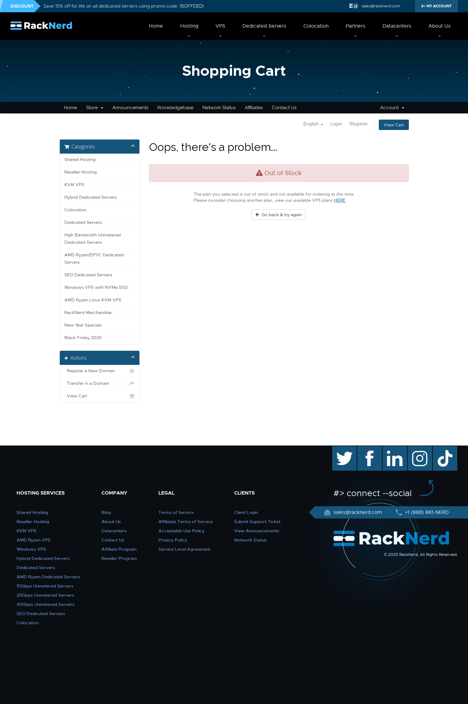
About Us (439, 26)
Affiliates (254, 107)
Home (156, 26)
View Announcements (256, 531)
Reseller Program (119, 558)
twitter (340, 449)
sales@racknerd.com (381, 6)
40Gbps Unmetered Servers (45, 604)
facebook (368, 449)
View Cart (394, 125)
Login (336, 124)
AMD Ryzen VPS (34, 540)
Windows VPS (31, 549)
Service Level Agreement (184, 549)
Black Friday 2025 (82, 337)
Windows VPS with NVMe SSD (96, 287)
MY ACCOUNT (439, 6)
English (313, 124)
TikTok (441, 449)
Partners (355, 26)
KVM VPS (74, 184)
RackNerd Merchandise (88, 312)
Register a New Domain (99, 371)
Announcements (130, 107)
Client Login (246, 512)
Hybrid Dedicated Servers (90, 197)
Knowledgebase (175, 107)
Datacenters (396, 26)
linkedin (391, 449)
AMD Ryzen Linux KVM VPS (92, 300)
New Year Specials (83, 325)
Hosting (189, 26)
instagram (419, 449)
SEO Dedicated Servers (88, 274)
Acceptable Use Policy (181, 531)
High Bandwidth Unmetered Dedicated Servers (92, 238)
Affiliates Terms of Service (185, 521)
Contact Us (284, 107)
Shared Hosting (80, 159)
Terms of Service (176, 512)
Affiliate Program (119, 549)
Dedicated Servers (264, 26)
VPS (220, 26)
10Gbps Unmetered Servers (45, 586)
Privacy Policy (172, 540)
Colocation (316, 26)
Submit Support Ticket (257, 521)
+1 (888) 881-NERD (426, 512)
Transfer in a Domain (99, 383)
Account (392, 107)
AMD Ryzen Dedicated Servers (48, 577)
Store (94, 107)
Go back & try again (279, 214)
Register (359, 124)
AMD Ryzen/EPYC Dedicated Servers (94, 258)
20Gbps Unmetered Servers (45, 595)
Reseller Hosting (80, 172)
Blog (106, 512)
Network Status (219, 107)
